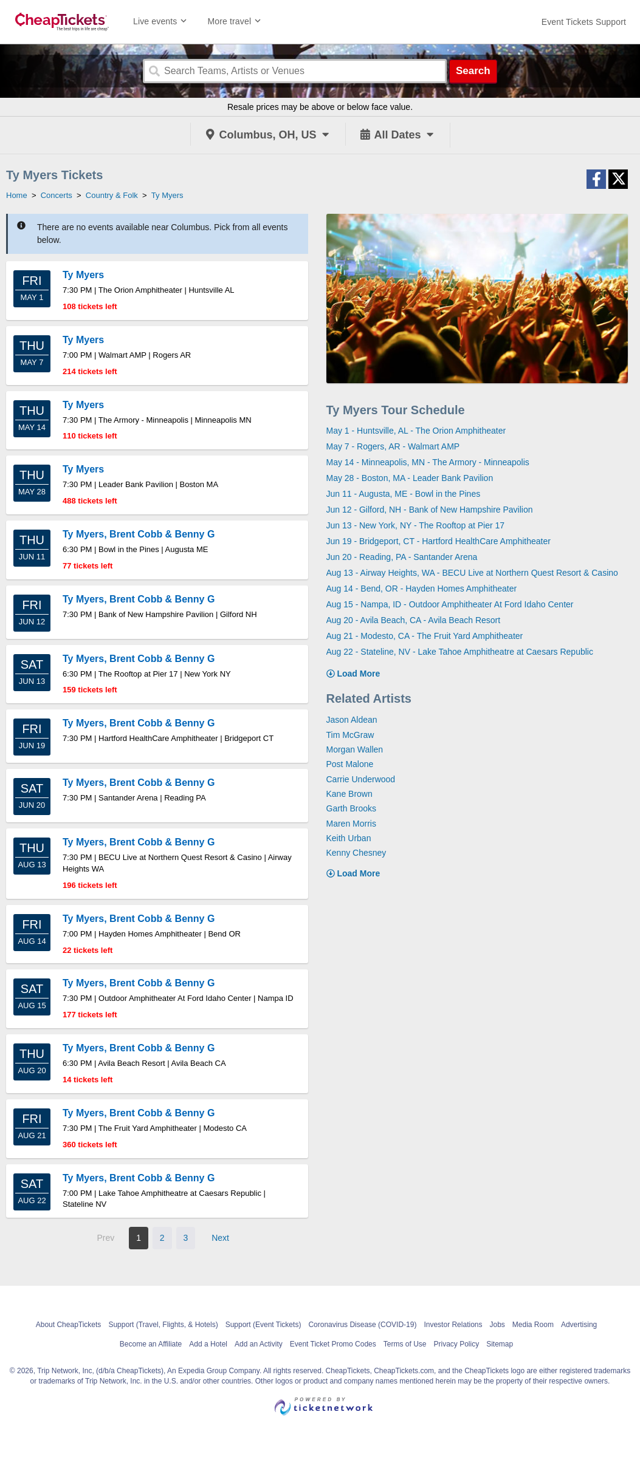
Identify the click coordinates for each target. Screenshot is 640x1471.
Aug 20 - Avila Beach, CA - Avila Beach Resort (413, 620)
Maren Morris (351, 823)
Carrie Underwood (361, 779)
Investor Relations (453, 1324)
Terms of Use (405, 1344)
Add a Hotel (208, 1344)
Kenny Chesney (356, 853)
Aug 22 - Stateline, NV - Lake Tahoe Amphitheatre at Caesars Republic (459, 652)
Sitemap (499, 1344)
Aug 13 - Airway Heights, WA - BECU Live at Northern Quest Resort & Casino (472, 573)
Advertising (579, 1324)
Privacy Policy (456, 1344)
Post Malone (350, 764)
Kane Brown (349, 794)
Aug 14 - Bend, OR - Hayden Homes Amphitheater (421, 588)
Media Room (533, 1324)
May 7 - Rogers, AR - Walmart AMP (393, 446)
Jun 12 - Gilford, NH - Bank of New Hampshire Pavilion (429, 509)
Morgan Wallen (355, 749)
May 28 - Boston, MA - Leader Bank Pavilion (410, 478)
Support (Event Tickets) (263, 1324)
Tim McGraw (350, 735)
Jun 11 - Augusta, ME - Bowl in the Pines (403, 494)
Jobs (496, 1324)
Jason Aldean (351, 720)
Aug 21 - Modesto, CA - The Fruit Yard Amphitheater (424, 636)
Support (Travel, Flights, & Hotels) (163, 1324)
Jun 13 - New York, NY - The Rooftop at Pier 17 (415, 525)
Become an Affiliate (151, 1344)
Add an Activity (259, 1344)
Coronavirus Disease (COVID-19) (362, 1324)
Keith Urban (348, 838)
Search (473, 71)
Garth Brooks (351, 808)
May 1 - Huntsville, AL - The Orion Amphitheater (416, 430)
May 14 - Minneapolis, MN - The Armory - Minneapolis (427, 462)
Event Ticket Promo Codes (333, 1344)
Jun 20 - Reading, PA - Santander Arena (402, 557)
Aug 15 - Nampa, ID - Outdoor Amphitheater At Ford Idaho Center (450, 604)
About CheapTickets (69, 1324)
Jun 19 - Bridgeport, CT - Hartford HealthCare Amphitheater (438, 541)
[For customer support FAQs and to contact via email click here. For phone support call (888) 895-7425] (583, 21)
